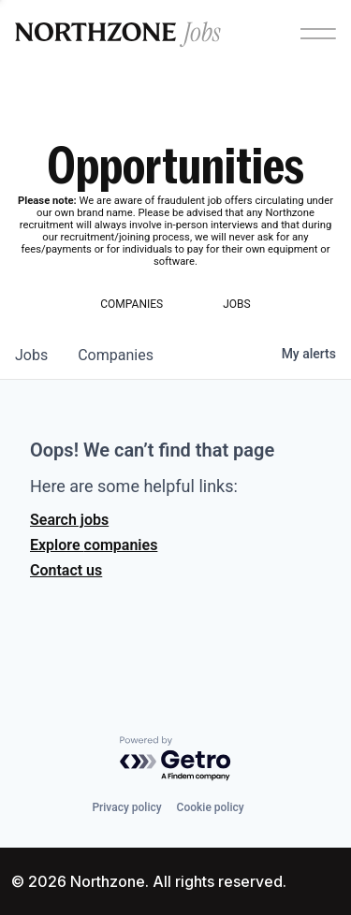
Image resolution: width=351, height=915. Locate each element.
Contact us (66, 570)
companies (116, 355)
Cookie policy (210, 807)
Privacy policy (126, 807)
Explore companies (93, 545)
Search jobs (69, 520)
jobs (31, 355)
